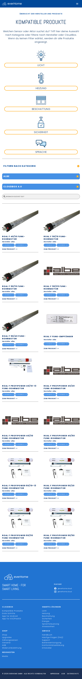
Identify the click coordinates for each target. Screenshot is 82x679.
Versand (6, 642)
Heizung (46, 613)
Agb (63, 674)
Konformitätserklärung (53, 645)
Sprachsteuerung (50, 624)
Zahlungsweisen (10, 640)
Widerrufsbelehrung (12, 648)
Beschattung (48, 616)
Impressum (54, 674)
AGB (4, 645)
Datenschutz (73, 674)
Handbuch (47, 635)
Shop (4, 635)
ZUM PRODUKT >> (10, 249)
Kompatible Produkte (12, 611)
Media (5, 656)
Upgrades (7, 637)
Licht (44, 611)
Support (46, 640)
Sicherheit (47, 618)
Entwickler (47, 648)
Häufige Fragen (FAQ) (52, 637)
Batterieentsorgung (51, 642)
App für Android (10, 616)
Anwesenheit (48, 626)
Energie (45, 621)
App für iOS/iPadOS (11, 618)
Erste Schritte (8, 613)
